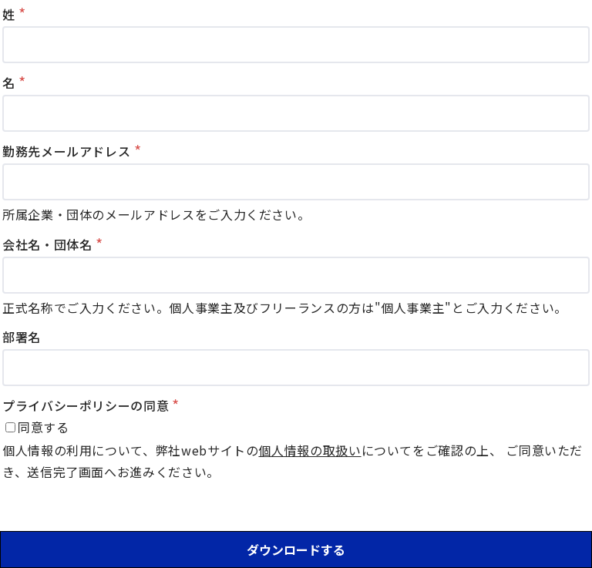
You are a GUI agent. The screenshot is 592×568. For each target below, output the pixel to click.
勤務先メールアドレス (66, 151)
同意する (43, 427)
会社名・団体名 (47, 244)
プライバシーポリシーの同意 (85, 405)
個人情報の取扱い (309, 450)
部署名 (21, 337)
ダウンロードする (296, 549)
